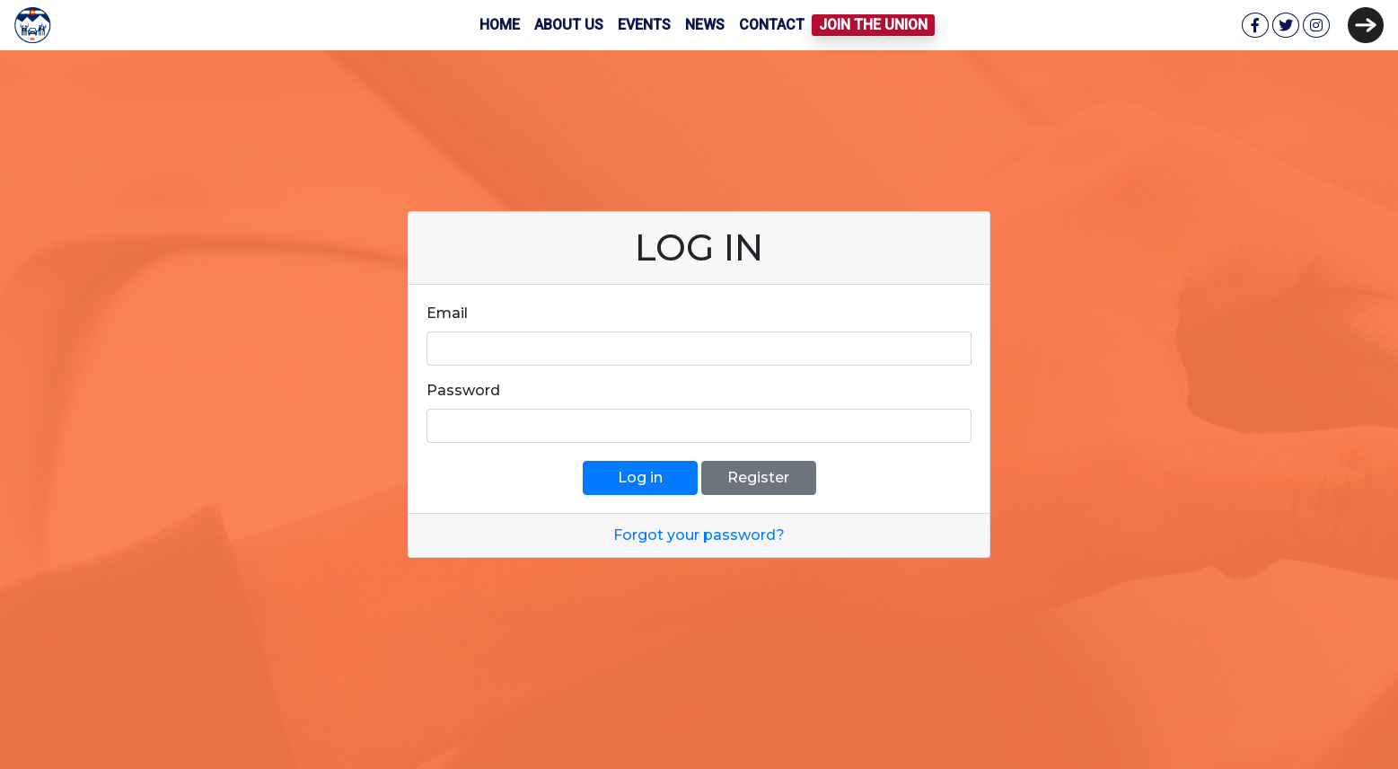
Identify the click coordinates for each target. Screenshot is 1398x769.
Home (499, 24)
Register (758, 477)
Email (447, 313)
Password (463, 390)
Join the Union (873, 24)
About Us (568, 24)
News (705, 24)
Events (644, 24)
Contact (772, 24)
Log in (640, 477)
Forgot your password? (699, 535)
